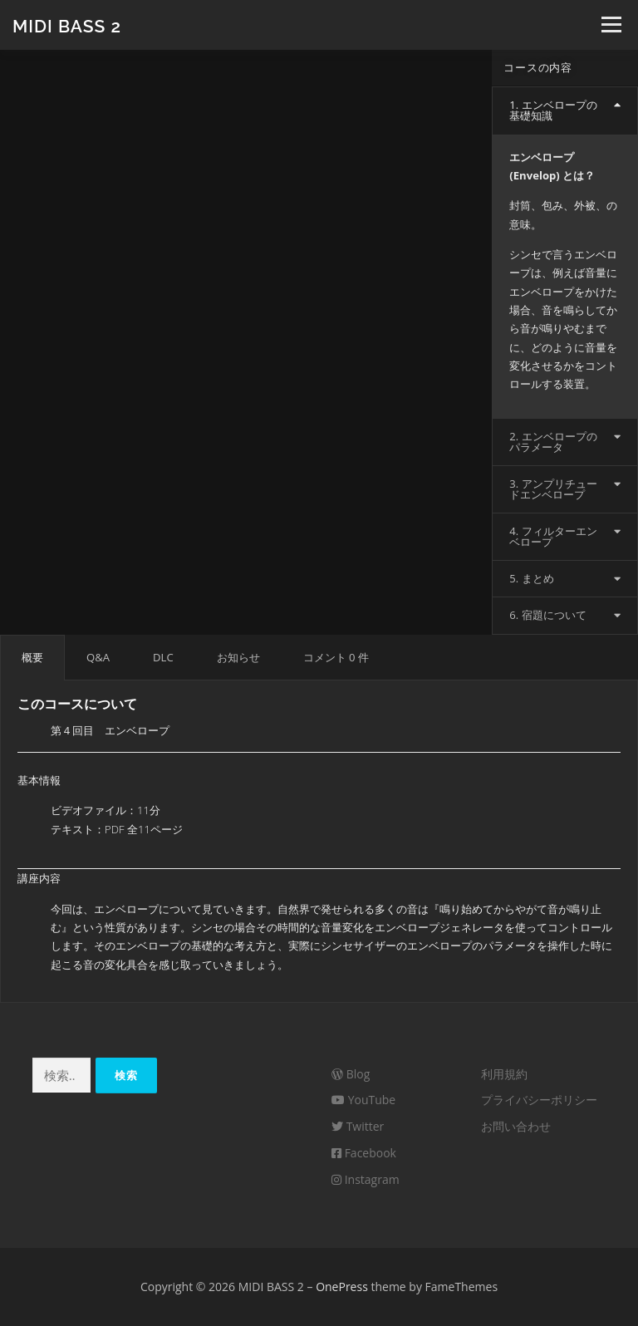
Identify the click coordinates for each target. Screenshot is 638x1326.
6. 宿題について (547, 614)
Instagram (365, 1179)
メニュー (611, 24)
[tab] (565, 110)
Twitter (357, 1126)
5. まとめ (531, 578)
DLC (163, 657)
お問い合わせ (516, 1126)
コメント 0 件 (336, 657)
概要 (32, 657)
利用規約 (504, 1074)
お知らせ (238, 657)
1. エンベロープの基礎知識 (552, 110)
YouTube (363, 1099)
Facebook (363, 1153)
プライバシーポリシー (539, 1099)
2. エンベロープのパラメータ (552, 441)
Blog (350, 1074)
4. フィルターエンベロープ (552, 536)
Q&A (98, 657)
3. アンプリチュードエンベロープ (552, 489)
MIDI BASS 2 (66, 25)
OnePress (342, 1286)
